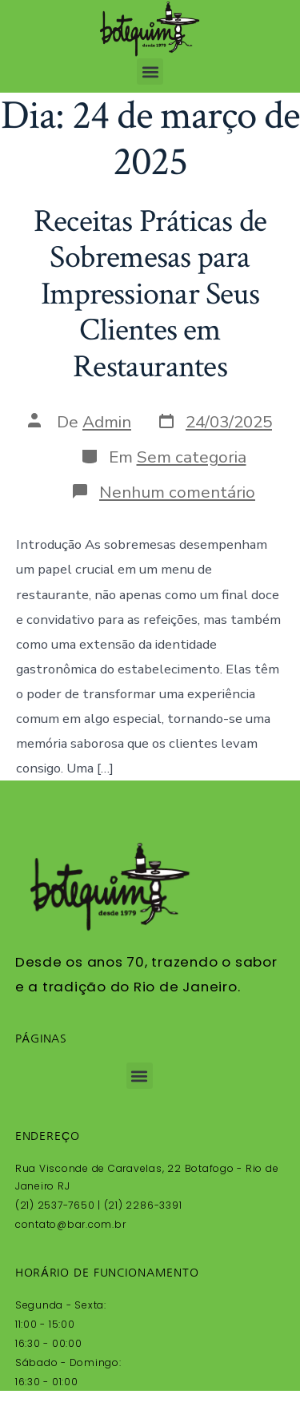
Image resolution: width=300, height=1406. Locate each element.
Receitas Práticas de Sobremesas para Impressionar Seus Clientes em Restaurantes (150, 294)
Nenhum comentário (177, 492)
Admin (106, 422)
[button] (150, 71)
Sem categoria (191, 457)
